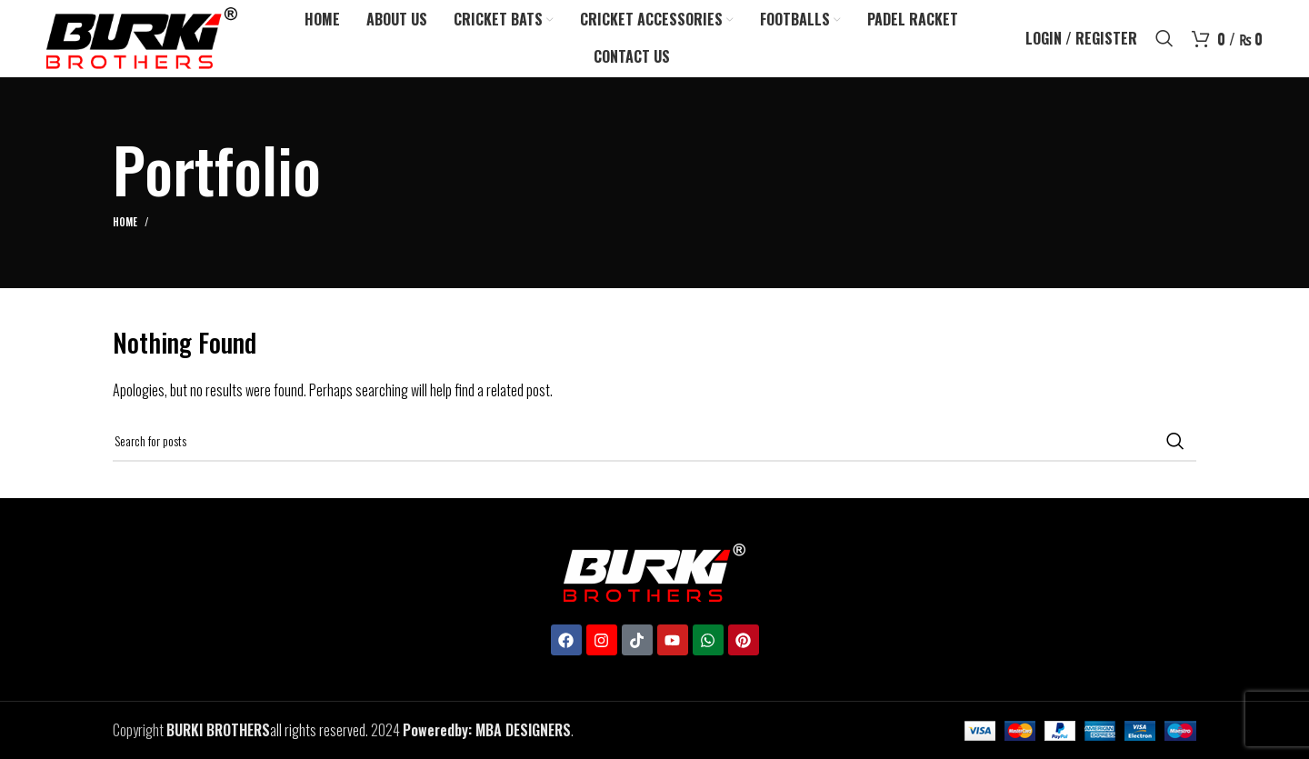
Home (125, 222)
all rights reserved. (267, 730)
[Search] (1164, 39)
